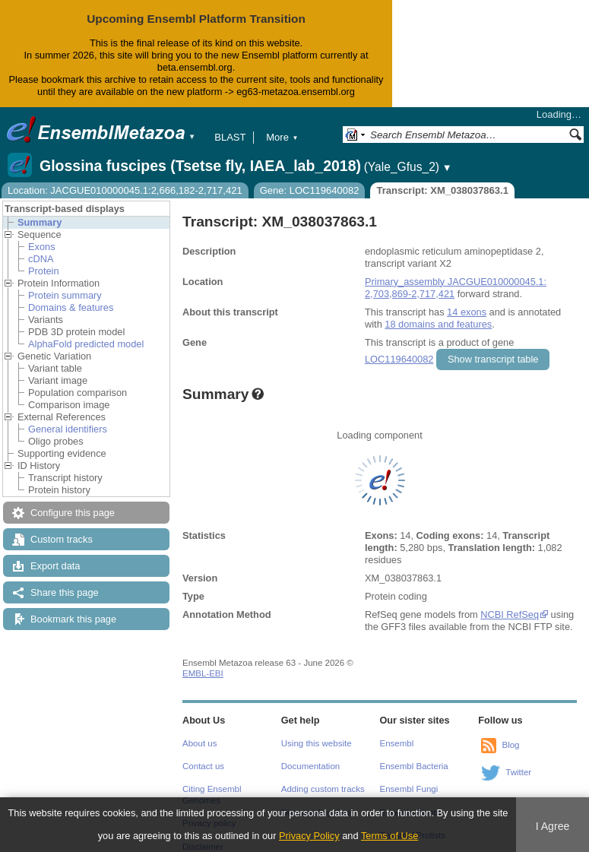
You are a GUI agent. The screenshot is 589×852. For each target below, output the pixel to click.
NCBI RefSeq (509, 614)
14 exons (466, 312)
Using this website (316, 743)
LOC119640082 (399, 359)
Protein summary (65, 295)
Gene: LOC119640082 (309, 190)
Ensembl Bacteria (414, 766)
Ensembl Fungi (409, 788)
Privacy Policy (309, 835)
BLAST (229, 137)
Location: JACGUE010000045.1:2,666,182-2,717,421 (125, 190)
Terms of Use (389, 835)
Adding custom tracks (323, 788)
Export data (55, 566)
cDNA (40, 258)
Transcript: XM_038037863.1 (442, 190)
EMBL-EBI (202, 673)
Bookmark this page (73, 619)
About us (199, 743)
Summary (39, 222)
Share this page (64, 592)
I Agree (553, 826)
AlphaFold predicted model (86, 344)
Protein (43, 271)
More (282, 137)
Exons (41, 246)
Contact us (203, 766)
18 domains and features (438, 324)
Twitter (518, 772)
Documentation (310, 766)
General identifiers (67, 429)
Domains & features (70, 307)
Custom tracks (61, 539)
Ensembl (397, 743)
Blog (510, 744)
